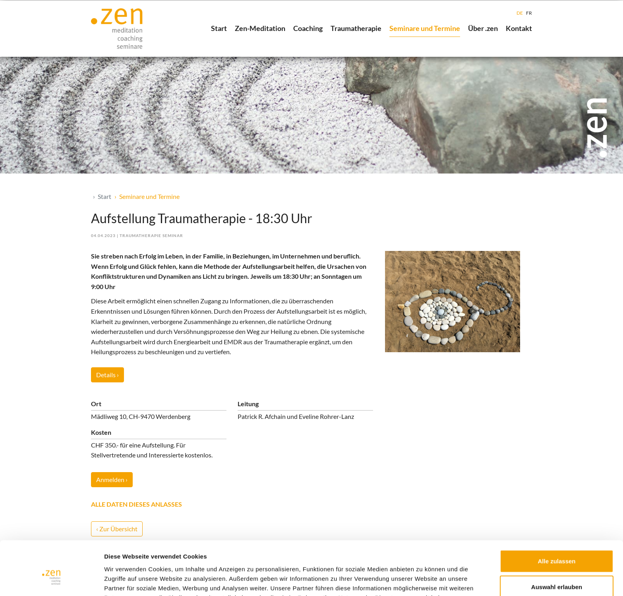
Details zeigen (422, 580)
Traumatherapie (356, 28)
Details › (107, 374)
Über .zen (483, 28)
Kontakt (519, 28)
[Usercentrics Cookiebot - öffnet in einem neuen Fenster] (51, 580)
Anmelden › (112, 479)
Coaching (308, 28)
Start (219, 28)
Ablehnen (556, 570)
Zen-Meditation (260, 28)
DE (520, 13)
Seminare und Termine (424, 28)
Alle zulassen (556, 518)
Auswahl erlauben (556, 544)
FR (529, 13)
